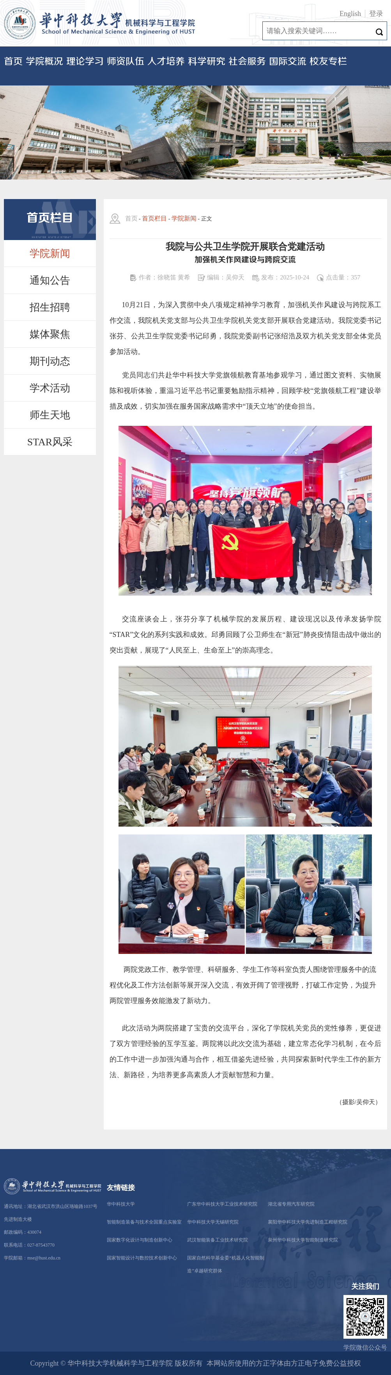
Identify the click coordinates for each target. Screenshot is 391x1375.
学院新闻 (50, 253)
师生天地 (50, 415)
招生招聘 (50, 307)
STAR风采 (50, 442)
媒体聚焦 (50, 334)
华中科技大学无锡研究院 (213, 1222)
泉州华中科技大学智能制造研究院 (303, 1240)
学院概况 (44, 62)
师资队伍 (125, 62)
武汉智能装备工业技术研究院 (217, 1240)
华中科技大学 (121, 1204)
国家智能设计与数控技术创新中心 (142, 1258)
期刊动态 (50, 361)
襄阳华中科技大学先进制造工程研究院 (307, 1222)
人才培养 (166, 62)
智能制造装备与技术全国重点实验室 (144, 1222)
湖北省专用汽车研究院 (291, 1204)
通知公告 (50, 280)
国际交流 (287, 62)
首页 (13, 62)
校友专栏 (328, 62)
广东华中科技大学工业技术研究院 (222, 1204)
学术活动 (50, 388)
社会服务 (247, 62)
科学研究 (206, 62)
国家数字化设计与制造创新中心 (139, 1240)
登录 (376, 14)
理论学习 (85, 62)
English (350, 14)
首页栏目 (154, 218)
